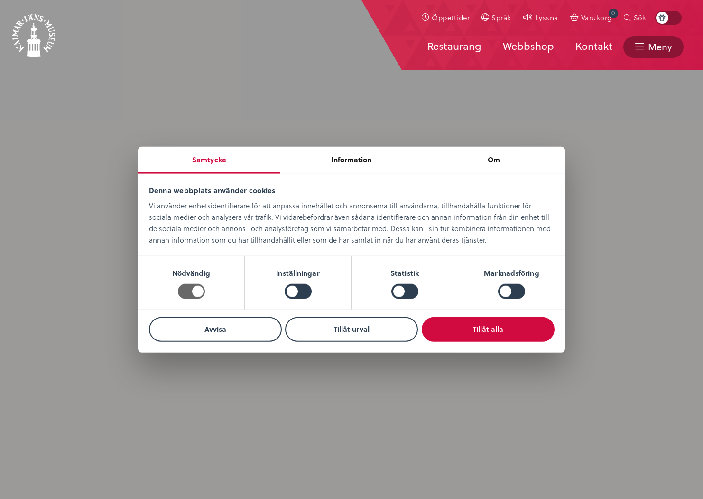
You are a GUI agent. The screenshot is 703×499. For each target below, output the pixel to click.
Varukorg (599, 15)
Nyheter (36, 250)
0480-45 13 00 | (232, 442)
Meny (659, 46)
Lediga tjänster (50, 265)
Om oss (36, 237)
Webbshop (528, 46)
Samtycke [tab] (209, 159)
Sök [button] (640, 17)
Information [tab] (351, 159)
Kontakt (593, 46)
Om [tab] (494, 159)
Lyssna (546, 17)
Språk (501, 17)
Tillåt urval (352, 329)
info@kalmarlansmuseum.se (308, 442)
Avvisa (215, 329)
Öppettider (451, 17)
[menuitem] (446, 18)
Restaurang (454, 46)
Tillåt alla (488, 329)
